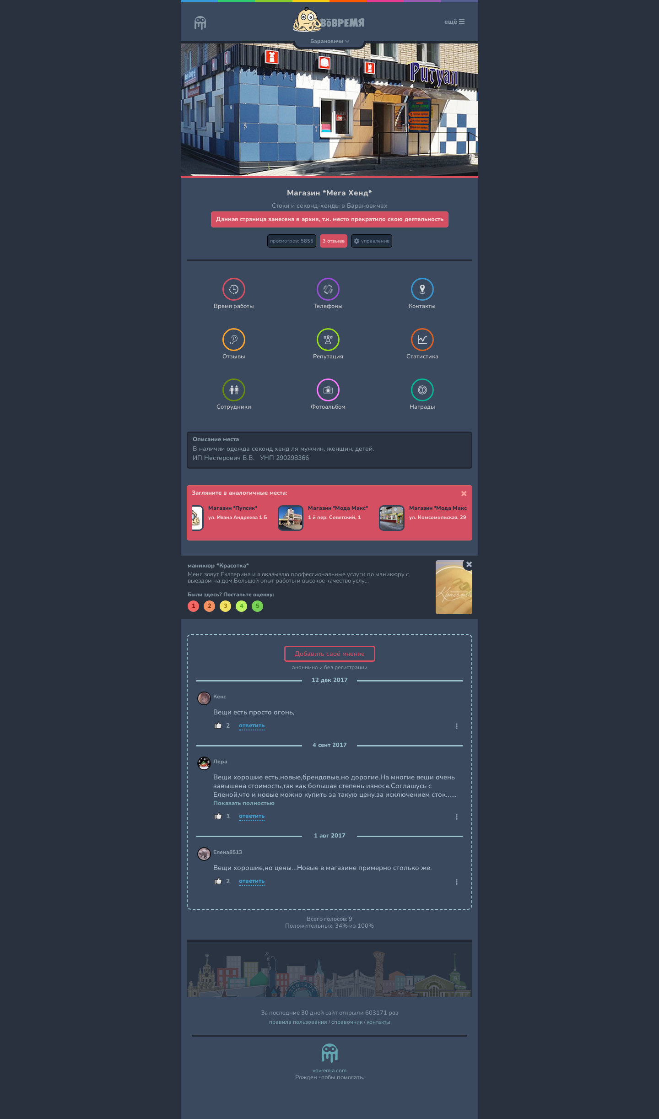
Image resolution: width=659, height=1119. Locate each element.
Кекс (219, 697)
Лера (220, 762)
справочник (346, 1022)
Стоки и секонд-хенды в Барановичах (330, 205)
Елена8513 (227, 852)
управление (371, 241)
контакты (378, 1022)
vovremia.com (329, 1070)
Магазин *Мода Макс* (339, 508)
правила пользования (298, 1022)
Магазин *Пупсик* (233, 508)
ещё (454, 21)
